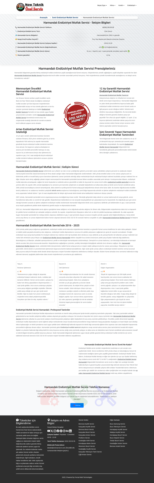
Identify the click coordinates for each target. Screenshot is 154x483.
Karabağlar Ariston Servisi (118, 443)
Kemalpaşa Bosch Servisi (118, 435)
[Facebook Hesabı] (58, 432)
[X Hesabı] (51, 432)
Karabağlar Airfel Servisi (87, 440)
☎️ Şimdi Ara (77, 405)
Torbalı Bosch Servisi (117, 440)
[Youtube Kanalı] (48, 432)
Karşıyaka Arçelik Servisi (87, 427)
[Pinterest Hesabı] (61, 432)
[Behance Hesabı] (67, 432)
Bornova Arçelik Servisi (86, 424)
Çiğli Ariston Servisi (85, 454)
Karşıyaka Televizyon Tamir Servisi (90, 452)
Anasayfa (43, 17)
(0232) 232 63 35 (108, 27)
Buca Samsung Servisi (117, 424)
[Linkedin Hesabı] (70, 432)
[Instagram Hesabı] (54, 432)
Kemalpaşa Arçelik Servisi (118, 429)
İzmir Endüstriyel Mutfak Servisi (65, 17)
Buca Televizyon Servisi (118, 427)
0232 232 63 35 (70, 441)
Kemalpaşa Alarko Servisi (87, 443)
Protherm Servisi (84, 438)
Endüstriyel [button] (131, 5)
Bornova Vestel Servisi (117, 446)
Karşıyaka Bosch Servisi (87, 432)
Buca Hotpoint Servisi (117, 438)
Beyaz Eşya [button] (102, 5)
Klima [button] (112, 5)
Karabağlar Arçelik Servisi (87, 449)
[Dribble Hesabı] (64, 432)
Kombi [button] (121, 5)
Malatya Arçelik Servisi (117, 432)
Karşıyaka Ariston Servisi (87, 435)
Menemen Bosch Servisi (87, 446)
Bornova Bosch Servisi (86, 429)
